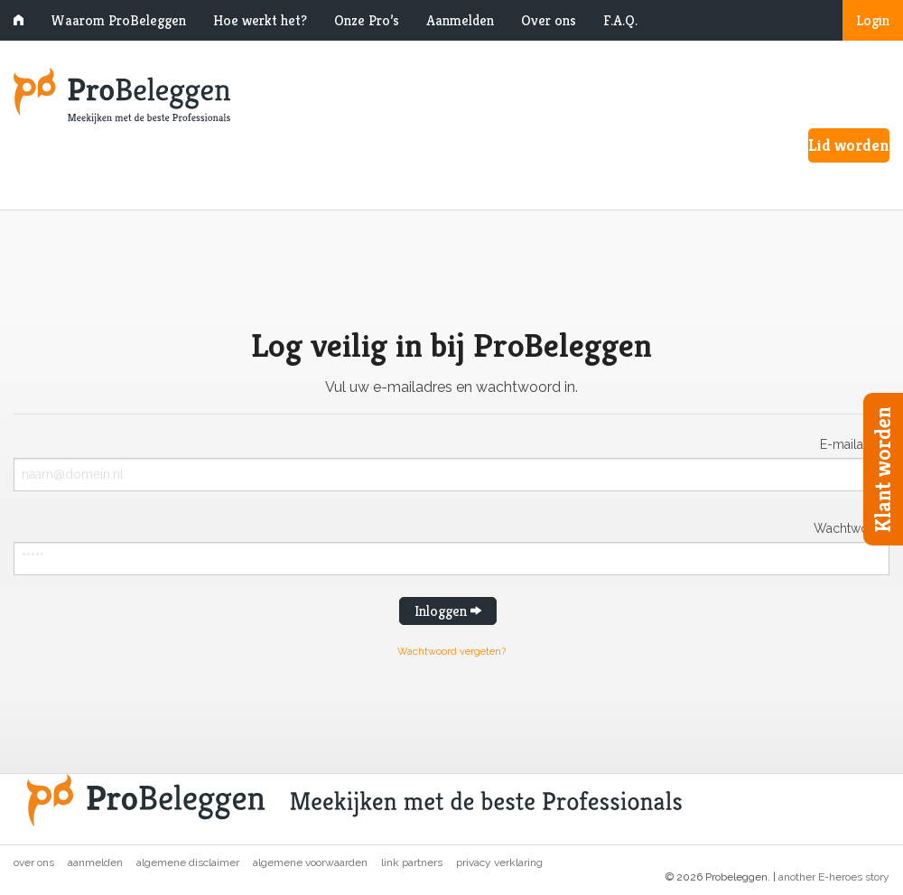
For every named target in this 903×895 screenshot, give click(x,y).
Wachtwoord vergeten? (451, 651)
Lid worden (848, 145)
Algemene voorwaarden (310, 862)
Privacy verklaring (499, 862)
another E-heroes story (833, 877)
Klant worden (883, 469)
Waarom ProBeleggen (118, 20)
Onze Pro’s (366, 20)
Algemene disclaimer (187, 862)
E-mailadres (854, 444)
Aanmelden (460, 20)
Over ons (548, 20)
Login (872, 20)
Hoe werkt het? (260, 20)
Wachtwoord (851, 528)
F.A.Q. (620, 20)
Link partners (411, 862)
